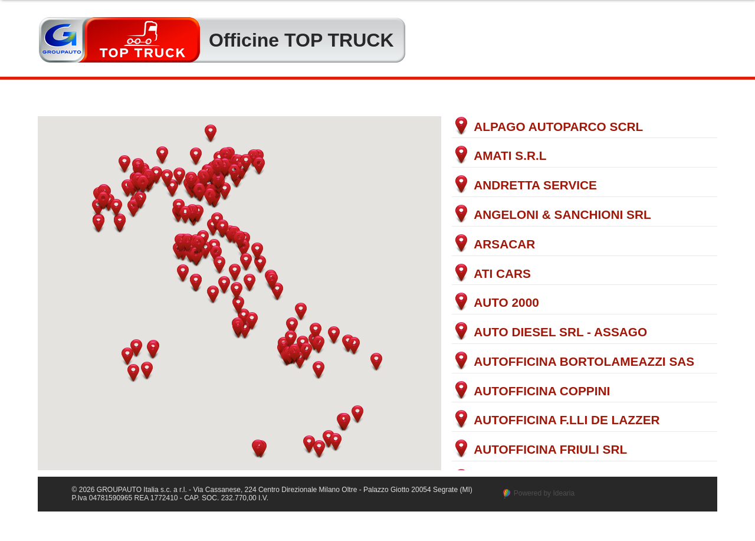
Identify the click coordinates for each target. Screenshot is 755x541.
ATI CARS (502, 274)
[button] (124, 164)
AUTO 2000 (506, 303)
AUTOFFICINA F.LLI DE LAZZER (566, 420)
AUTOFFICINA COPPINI (542, 391)
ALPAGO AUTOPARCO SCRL (558, 127)
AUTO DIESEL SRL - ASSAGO (560, 332)
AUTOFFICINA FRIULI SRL (550, 450)
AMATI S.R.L (510, 156)
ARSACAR (504, 244)
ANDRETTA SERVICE (535, 185)
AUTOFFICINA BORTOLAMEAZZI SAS (584, 362)
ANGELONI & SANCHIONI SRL (562, 215)
